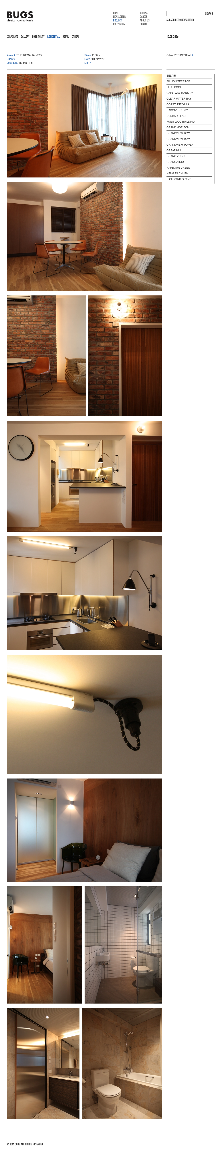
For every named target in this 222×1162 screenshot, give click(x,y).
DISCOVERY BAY (177, 110)
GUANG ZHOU (175, 156)
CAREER (143, 17)
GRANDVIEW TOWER (180, 133)
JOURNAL (144, 13)
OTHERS (75, 37)
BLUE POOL (174, 87)
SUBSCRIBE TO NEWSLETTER (180, 20)
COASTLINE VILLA (178, 104)
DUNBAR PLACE (176, 116)
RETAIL (66, 37)
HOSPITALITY (38, 37)
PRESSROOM (119, 24)
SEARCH (209, 13)
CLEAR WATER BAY (178, 98)
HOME (116, 13)
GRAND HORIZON (177, 127)
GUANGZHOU (175, 162)
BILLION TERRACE (178, 81)
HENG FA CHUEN (177, 173)
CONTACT (144, 24)
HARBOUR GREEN (178, 167)
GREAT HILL (174, 150)
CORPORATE (12, 37)
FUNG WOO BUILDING (180, 121)
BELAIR (171, 75)
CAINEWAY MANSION (180, 92)
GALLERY (25, 37)
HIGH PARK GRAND (178, 179)
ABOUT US (145, 20)
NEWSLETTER (119, 17)
